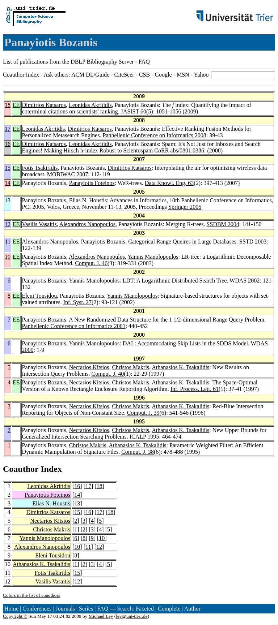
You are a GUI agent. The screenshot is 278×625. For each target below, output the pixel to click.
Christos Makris (130, 367)
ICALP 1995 (144, 437)
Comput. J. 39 (143, 413)
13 (7, 200)
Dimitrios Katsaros (44, 105)
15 (7, 168)
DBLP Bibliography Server (102, 62)
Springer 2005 (184, 207)
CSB (144, 75)
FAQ (144, 62)
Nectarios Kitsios (89, 367)
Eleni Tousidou (39, 296)
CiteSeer (124, 75)
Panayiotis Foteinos (92, 183)
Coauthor (20, 469)
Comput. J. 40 (108, 374)
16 (7, 144)
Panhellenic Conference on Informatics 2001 (74, 326)
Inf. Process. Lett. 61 (194, 389)
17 (7, 129)
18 (7, 105)
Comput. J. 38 (137, 452)
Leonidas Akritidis (90, 105)
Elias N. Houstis (88, 200)
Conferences (36, 608)
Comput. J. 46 (91, 263)
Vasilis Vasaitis (39, 224)
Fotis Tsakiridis (40, 168)
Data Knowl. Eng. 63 (169, 183)
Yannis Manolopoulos (152, 257)
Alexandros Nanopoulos (87, 224)
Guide (102, 75)
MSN (183, 75)
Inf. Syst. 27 (77, 302)
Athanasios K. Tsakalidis (180, 367)
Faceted (145, 608)
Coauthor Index (21, 75)
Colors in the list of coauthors (31, 595)
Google (163, 75)
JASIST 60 (133, 111)
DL (89, 75)
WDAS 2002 (244, 280)
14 (7, 183)
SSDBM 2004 (223, 224)
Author (192, 608)
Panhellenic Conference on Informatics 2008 (154, 135)
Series (86, 608)
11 (7, 241)
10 (7, 257)
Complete (169, 608)
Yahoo (201, 75)
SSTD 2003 (252, 241)
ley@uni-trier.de (131, 616)
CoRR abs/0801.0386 (179, 150)
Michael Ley (101, 616)
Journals (65, 608)
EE (16, 105)
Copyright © (15, 616)
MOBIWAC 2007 (67, 174)
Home (11, 608)
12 (7, 224)
